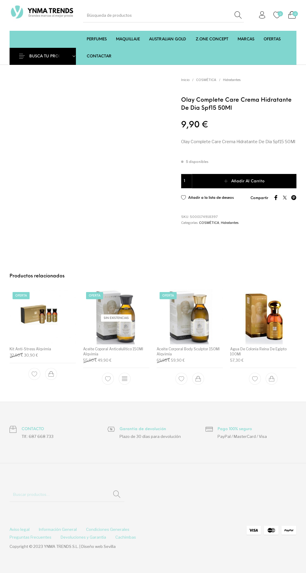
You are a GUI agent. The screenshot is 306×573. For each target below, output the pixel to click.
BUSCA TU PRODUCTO (51, 56)
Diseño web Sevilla (98, 546)
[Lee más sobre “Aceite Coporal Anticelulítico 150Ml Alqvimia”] (125, 379)
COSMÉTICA (206, 80)
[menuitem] (96, 39)
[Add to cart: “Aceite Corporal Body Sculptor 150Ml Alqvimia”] (198, 379)
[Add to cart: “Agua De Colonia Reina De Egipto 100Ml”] (272, 379)
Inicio (185, 80)
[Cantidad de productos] (186, 181)
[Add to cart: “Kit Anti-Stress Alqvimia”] (51, 374)
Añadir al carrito (247, 181)
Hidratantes (232, 80)
